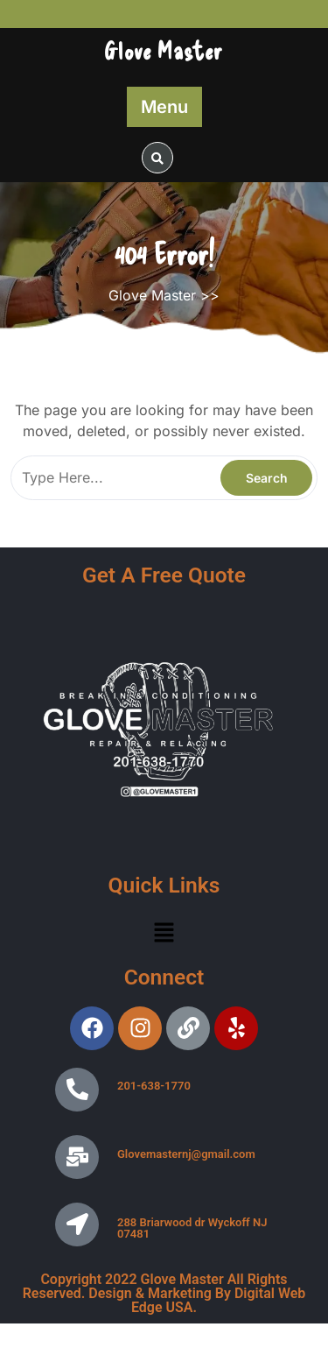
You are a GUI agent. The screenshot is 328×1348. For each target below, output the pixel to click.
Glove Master (163, 50)
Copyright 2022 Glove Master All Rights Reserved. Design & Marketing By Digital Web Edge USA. (164, 1293)
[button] (163, 931)
